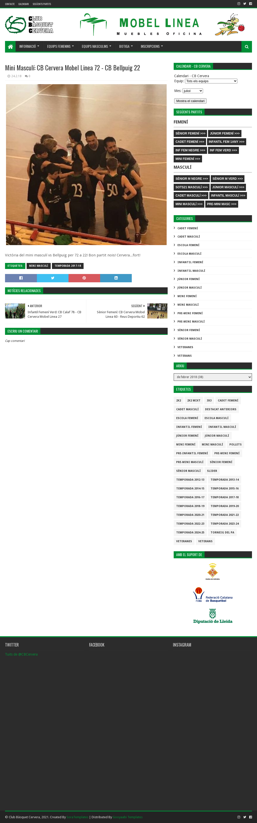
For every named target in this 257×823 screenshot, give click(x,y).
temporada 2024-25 (190, 532)
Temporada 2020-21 (190, 515)
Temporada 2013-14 (225, 479)
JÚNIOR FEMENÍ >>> (224, 133)
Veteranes (185, 347)
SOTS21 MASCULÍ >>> (191, 187)
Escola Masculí (189, 253)
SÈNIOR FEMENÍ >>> (190, 133)
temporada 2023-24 (225, 523)
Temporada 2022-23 (190, 523)
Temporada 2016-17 (190, 497)
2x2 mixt (194, 400)
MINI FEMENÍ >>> (187, 159)
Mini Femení (187, 296)
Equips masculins (95, 46)
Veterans (184, 355)
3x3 (209, 400)
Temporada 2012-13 (190, 479)
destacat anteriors (220, 409)
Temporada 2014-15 (190, 488)
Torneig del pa (222, 532)
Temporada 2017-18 (67, 265)
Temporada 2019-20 (225, 506)
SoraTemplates (77, 817)
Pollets (235, 444)
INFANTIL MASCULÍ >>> (228, 195)
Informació (27, 46)
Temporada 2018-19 (190, 506)
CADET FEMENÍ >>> (189, 142)
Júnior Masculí (189, 287)
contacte (10, 4)
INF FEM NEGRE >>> (190, 150)
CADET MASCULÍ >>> (191, 195)
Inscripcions (150, 46)
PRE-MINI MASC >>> (221, 204)
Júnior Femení (188, 279)
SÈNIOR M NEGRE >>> (191, 178)
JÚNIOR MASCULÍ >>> (228, 187)
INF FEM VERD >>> (223, 150)
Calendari (23, 4)
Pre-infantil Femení (192, 453)
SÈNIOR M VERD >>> (228, 178)
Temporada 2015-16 (225, 488)
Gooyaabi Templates (128, 817)
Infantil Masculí (191, 270)
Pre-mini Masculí (191, 321)
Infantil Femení (190, 262)
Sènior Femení (188, 330)
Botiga (124, 46)
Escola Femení (188, 245)
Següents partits (42, 4)
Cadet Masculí (188, 236)
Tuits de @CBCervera (21, 654)
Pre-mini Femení (190, 313)
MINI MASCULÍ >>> (189, 204)
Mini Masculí (38, 265)
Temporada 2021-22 (225, 515)
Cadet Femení (187, 228)
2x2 (178, 400)
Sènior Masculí (189, 338)
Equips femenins (59, 46)
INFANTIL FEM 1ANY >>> (226, 142)
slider (212, 471)
